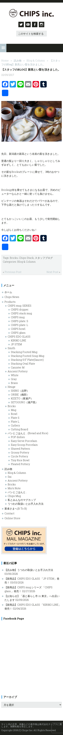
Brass (14, 382)
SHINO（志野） (20, 390)
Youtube (28, 24)
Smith (11, 347)
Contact (9, 512)
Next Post (52, 271)
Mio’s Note (14, 487)
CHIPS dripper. (20, 308)
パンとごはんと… (17, 491)
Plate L (15, 421)
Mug (13, 409)
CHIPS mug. (18, 316)
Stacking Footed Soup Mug (27, 355)
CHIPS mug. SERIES (19, 305)
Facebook (35, 24)
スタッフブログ (44, 257)
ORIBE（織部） (20, 394)
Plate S (15, 417)
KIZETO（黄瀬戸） (22, 397)
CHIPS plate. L (19, 324)
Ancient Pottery (18, 370)
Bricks (14, 257)
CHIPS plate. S (19, 320)
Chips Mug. (14, 495)
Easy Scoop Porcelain (24, 444)
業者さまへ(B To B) (15, 508)
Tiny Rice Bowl (20, 459)
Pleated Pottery (20, 463)
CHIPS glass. (18, 332)
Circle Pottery (19, 455)
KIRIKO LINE (18, 339)
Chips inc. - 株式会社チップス (31, 13)
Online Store (12, 517)
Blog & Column (26, 261)
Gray (14, 378)
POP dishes (18, 436)
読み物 (8, 468)
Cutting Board (19, 428)
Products (10, 301)
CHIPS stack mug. (21, 312)
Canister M (17, 366)
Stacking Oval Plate (23, 363)
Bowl (14, 413)
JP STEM (16, 343)
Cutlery (15, 424)
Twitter (20, 24)
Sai (10, 476)
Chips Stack (26, 257)
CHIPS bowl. (18, 328)
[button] (3, 47)
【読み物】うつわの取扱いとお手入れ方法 (28, 569)
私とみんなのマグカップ (22, 499)
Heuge (11, 386)
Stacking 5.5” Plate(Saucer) (27, 359)
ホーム (8, 291)
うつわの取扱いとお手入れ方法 (25, 503)
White (14, 374)
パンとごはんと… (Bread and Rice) (28, 432)
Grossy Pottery (20, 451)
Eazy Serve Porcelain (24, 440)
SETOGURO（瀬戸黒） (24, 401)
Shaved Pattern (20, 448)
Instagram (42, 24)
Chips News (11, 296)
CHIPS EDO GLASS (19, 336)
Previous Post (13, 271)
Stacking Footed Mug (24, 351)
